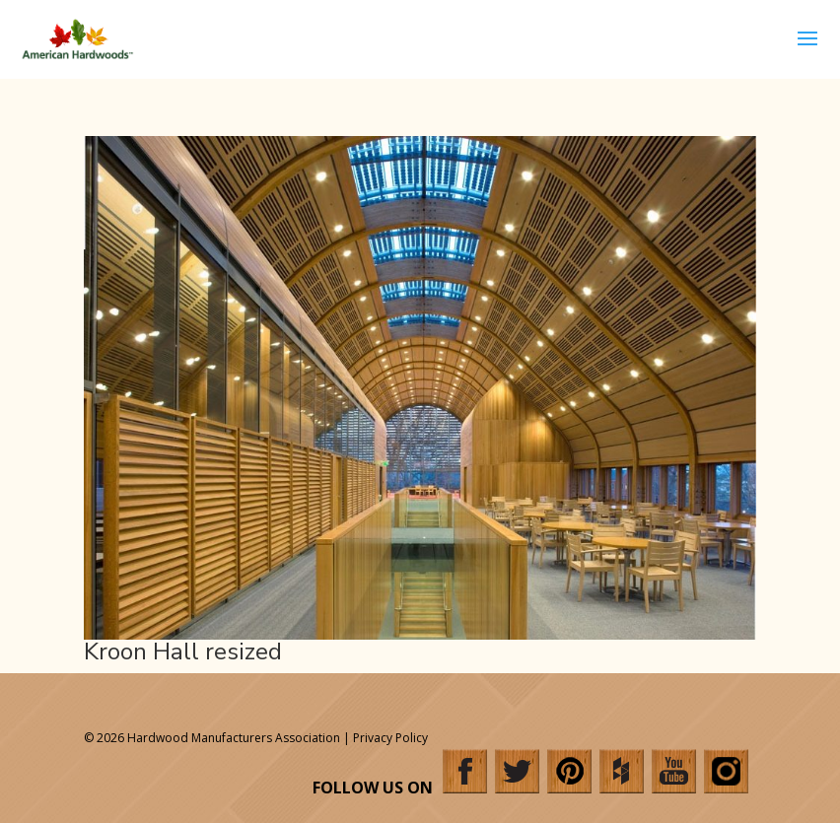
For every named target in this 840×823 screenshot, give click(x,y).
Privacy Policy (390, 737)
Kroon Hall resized (183, 651)
